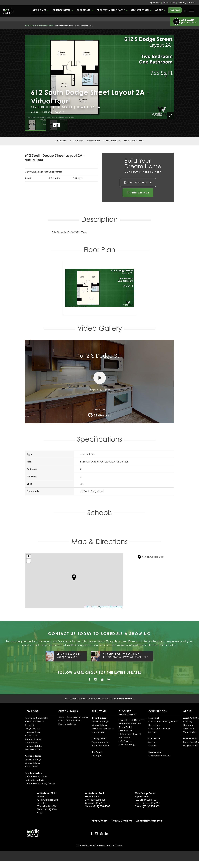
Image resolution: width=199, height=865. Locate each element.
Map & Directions (134, 141)
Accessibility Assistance (149, 820)
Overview (61, 141)
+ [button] (28, 557)
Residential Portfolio (34, 780)
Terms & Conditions (122, 820)
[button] (40, 10)
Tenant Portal (169, 2)
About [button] (159, 10)
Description (76, 141)
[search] (185, 10)
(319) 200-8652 (151, 806)
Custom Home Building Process (40, 783)
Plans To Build (31, 766)
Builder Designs (125, 698)
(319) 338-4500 (101, 806)
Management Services (130, 723)
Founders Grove (32, 732)
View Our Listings (33, 759)
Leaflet (87, 607)
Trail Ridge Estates (33, 746)
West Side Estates (33, 749)
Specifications (112, 141)
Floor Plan (93, 141)
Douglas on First (32, 728)
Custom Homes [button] (61, 10)
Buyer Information (100, 742)
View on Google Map (150, 556)
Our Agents (97, 755)
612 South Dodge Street (44, 25)
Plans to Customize (67, 724)
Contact (175, 10)
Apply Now (155, 2)
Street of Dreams (33, 739)
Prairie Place (31, 735)
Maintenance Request (130, 734)
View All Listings (32, 763)
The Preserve (31, 742)
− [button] (28, 561)
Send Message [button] (140, 192)
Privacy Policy (100, 820)
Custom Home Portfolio (36, 776)
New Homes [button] (39, 10)
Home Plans (154, 725)
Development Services (159, 755)
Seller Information (100, 745)
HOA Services (125, 741)
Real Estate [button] (83, 10)
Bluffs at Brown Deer (34, 721)
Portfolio (152, 745)
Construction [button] (140, 10)
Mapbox (94, 607)
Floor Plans (29, 25)
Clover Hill (29, 725)
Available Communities (103, 728)
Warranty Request (186, 2)
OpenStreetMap (104, 607)
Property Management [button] (111, 10)
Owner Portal (125, 730)
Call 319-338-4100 (140, 182)
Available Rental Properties (132, 720)
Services (152, 732)
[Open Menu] (191, 11)
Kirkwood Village (127, 744)
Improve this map (116, 607)
